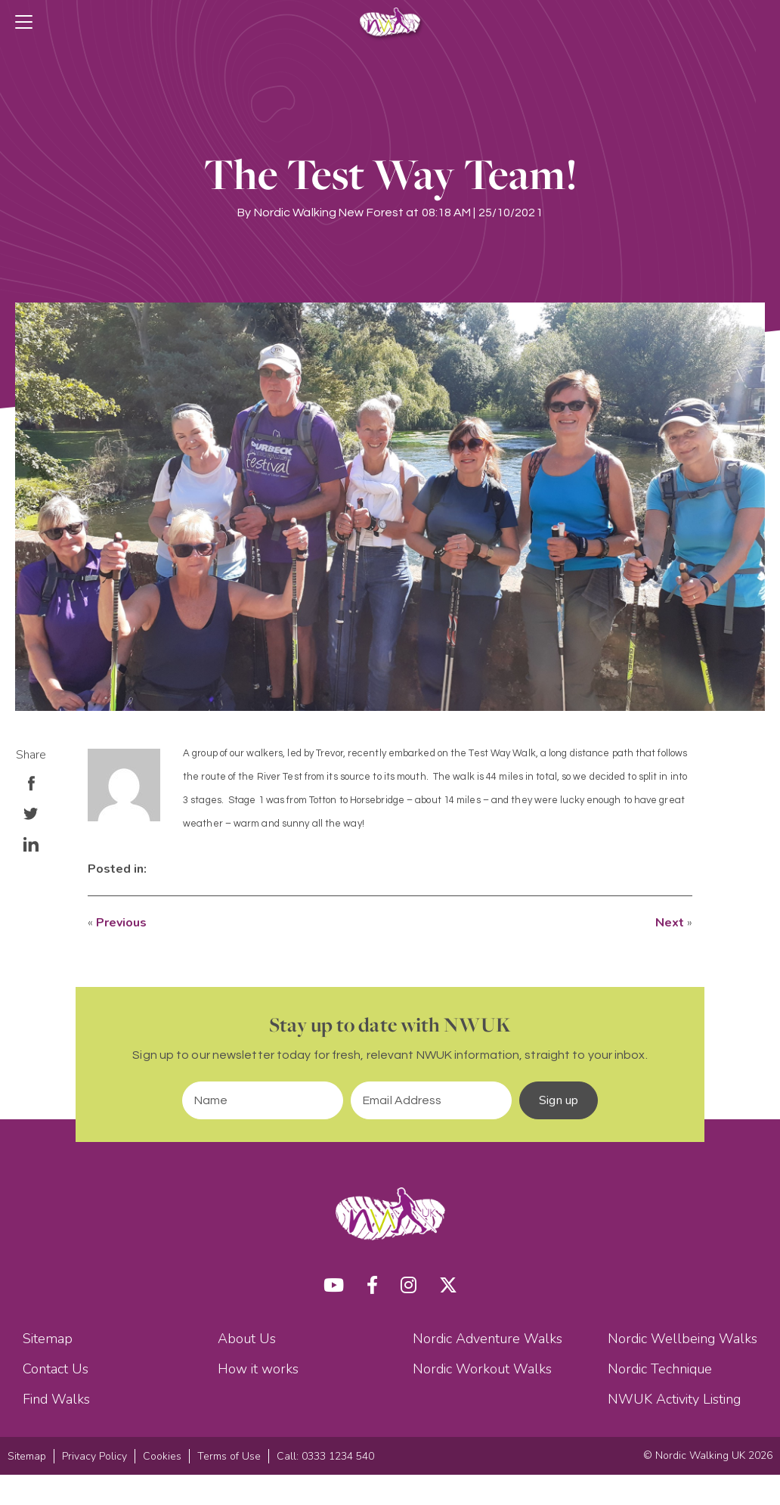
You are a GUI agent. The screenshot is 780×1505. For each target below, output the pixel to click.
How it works (258, 1369)
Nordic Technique (660, 1369)
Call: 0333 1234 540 (325, 1456)
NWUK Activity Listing (674, 1399)
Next (669, 922)
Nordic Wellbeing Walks (682, 1339)
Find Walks (56, 1399)
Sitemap (48, 1339)
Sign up (558, 1100)
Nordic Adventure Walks (487, 1339)
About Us (247, 1339)
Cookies (162, 1456)
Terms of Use (229, 1456)
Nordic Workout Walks (482, 1369)
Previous (121, 922)
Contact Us (55, 1369)
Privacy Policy (94, 1456)
